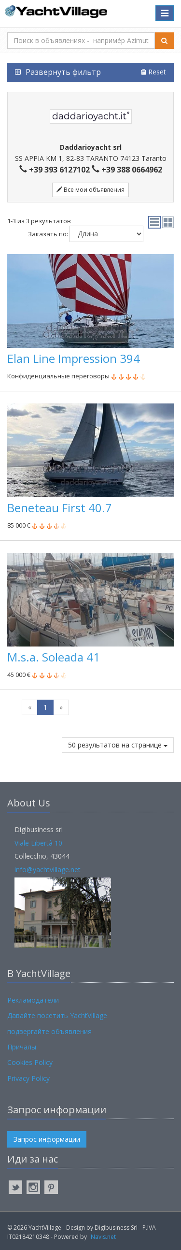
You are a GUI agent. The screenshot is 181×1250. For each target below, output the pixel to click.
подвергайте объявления (49, 1031)
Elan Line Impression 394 (73, 358)
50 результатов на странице (117, 744)
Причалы (21, 1046)
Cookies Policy (30, 1062)
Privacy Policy (28, 1078)
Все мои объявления (90, 190)
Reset (153, 71)
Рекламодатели (33, 1000)
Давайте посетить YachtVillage (57, 1015)
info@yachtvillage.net (47, 869)
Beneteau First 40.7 (59, 508)
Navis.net (103, 1237)
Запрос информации (47, 1139)
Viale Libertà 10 (38, 843)
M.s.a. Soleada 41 (53, 657)
